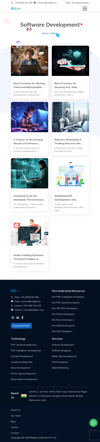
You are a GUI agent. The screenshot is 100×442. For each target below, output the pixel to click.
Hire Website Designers (63, 325)
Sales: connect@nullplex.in (28, 301)
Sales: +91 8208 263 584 (27, 297)
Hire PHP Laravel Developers (66, 302)
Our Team (16, 415)
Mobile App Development (64, 356)
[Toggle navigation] (85, 8)
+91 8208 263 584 (23, 2)
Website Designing (61, 350)
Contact (15, 433)
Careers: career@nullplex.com (29, 309)
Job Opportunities (80, 2)
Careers (14, 427)
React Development (21, 367)
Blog (68, 2)
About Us (15, 410)
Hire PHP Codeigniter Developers (68, 296)
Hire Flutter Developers (63, 314)
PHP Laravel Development (24, 344)
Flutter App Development (23, 373)
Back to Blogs (50, 33)
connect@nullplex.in (47, 2)
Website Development (63, 344)
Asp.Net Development (22, 356)
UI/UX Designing (60, 362)
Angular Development (22, 362)
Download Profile (21, 325)
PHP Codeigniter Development (26, 350)
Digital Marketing (60, 367)
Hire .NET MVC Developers (65, 308)
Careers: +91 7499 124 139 (28, 305)
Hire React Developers (63, 319)
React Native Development (24, 379)
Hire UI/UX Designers (62, 331)
